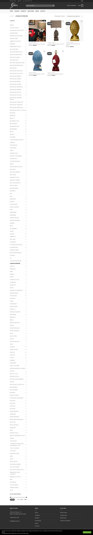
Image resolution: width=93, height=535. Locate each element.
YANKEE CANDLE (14, 487)
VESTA (11, 458)
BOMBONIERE (13, 129)
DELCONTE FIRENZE (15, 172)
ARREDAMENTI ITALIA (15, 46)
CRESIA (12, 164)
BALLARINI (12, 112)
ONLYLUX (12, 352)
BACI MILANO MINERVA (15, 89)
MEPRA (11, 320)
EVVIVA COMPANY (14, 207)
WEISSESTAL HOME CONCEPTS (15, 473)
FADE (11, 209)
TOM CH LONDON (14, 448)
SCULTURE (12, 422)
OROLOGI (12, 355)
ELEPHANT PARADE (15, 180)
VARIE (11, 456)
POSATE (12, 371)
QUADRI (12, 381)
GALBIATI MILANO (14, 217)
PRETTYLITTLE (14, 373)
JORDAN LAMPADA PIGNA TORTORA (55, 44)
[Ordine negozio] (74, 16)
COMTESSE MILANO (15, 161)
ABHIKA (12, 25)
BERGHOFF (13, 115)
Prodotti (23, 11)
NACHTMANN (13, 336)
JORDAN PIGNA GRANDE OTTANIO (37, 74)
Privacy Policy (63, 512)
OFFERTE (12, 346)
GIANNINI (12, 223)
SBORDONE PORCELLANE (16, 419)
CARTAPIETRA (13, 145)
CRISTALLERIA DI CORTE (16, 166)
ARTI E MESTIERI (14, 49)
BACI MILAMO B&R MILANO (16, 65)
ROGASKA (12, 392)
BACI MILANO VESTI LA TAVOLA (18, 110)
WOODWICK (13, 482)
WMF (11, 479)
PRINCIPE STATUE (14, 376)
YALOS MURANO (14, 484)
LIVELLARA (12, 298)
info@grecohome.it (15, 521)
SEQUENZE (13, 427)
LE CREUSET (13, 282)
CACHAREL (13, 137)
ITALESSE (12, 255)
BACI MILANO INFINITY (15, 81)
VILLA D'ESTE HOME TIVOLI (16, 469)
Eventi (37, 11)
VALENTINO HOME (14, 453)
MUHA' (11, 333)
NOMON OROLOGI (14, 341)
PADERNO (12, 360)
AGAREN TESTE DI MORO (16, 35)
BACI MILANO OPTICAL (15, 95)
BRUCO (12, 131)
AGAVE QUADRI (14, 38)
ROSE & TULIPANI (14, 395)
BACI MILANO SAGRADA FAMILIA (16, 98)
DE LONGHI (12, 169)
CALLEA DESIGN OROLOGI (16, 139)
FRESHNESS (13, 215)
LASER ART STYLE (14, 279)
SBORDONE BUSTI (14, 416)
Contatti (42, 11)
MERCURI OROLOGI (15, 322)
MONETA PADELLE (14, 330)
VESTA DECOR (13, 461)
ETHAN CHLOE (13, 204)
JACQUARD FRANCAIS (15, 260)
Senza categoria (14, 424)
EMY (11, 193)
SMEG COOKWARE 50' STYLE (17, 435)
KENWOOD (13, 268)
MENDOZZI (12, 317)
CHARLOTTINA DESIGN (16, 156)
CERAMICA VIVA (14, 153)
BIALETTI (12, 118)
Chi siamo (16, 11)
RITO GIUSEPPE (14, 389)
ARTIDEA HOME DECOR (16, 54)
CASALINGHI (13, 147)
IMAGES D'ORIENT (14, 250)
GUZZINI (12, 233)
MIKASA (12, 325)
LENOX (11, 287)
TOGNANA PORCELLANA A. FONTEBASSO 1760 (17, 444)
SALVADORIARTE (14, 411)
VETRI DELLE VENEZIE (15, 464)
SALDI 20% (12, 400)
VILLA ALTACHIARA (14, 466)
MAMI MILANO (13, 303)
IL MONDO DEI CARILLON (16, 244)
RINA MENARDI (13, 387)
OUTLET (12, 357)
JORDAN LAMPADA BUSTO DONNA (37, 44)
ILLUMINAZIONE (14, 247)
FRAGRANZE (13, 212)
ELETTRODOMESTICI (15, 182)
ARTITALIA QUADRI (15, 57)
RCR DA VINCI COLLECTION (17, 384)
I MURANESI (13, 242)
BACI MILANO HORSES (15, 78)
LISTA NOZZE (13, 295)
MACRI (11, 301)
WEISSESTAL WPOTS (15, 476)
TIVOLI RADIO (13, 441)
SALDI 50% (12, 408)
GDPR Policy (63, 517)
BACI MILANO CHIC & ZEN (16, 70)
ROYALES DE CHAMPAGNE (16, 397)
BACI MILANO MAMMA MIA (16, 86)
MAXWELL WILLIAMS (15, 311)
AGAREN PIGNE (14, 33)
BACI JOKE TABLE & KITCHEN (17, 62)
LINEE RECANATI (14, 293)
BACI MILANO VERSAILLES (16, 107)
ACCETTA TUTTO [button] (87, 532)
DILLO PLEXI (13, 174)
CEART (11, 150)
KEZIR (11, 271)
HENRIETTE (13, 236)
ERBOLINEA (13, 198)
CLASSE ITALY (13, 158)
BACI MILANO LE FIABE (15, 84)
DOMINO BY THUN (14, 177)
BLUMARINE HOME (14, 126)
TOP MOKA (13, 450)
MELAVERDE (13, 314)
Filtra (12, 499)
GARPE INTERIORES (15, 220)
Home (11, 11)
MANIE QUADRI (13, 306)
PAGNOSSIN (13, 363)
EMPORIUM (12, 190)
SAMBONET (13, 414)
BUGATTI (12, 134)
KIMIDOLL (12, 274)
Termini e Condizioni (65, 520)
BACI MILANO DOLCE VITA (16, 73)
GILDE (11, 225)
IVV (10, 258)
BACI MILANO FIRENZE (15, 76)
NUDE (11, 344)
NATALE (12, 338)
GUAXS (12, 231)
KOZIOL (12, 276)
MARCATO (12, 309)
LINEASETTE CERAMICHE (16, 290)
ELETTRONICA (13, 185)
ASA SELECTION (14, 60)
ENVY (11, 196)
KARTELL (12, 266)
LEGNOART (13, 285)
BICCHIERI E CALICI (14, 121)
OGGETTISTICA (14, 349)
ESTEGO (12, 201)
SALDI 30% (12, 403)
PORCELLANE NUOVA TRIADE (17, 368)
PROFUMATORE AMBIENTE (17, 379)
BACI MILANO (13, 68)
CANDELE (12, 142)
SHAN (11, 430)
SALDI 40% (12, 406)
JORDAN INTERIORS (15, 263)
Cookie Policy (63, 515)
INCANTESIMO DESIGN (15, 252)
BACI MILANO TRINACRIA (16, 104)
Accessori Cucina (14, 27)
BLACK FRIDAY (13, 123)
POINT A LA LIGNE (14, 365)
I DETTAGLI (13, 239)
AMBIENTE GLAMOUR (15, 41)
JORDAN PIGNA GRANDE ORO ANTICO (73, 44)
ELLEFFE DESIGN (14, 188)
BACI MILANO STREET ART (16, 102)
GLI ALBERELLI (13, 228)
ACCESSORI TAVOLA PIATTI (17, 30)
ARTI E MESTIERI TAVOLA (16, 51)
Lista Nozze (31, 11)
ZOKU (11, 490)
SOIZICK (12, 438)
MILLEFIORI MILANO (15, 328)
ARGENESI (12, 43)
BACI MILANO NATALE (15, 92)
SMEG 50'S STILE (14, 432)
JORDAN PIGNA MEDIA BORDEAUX (55, 74)
